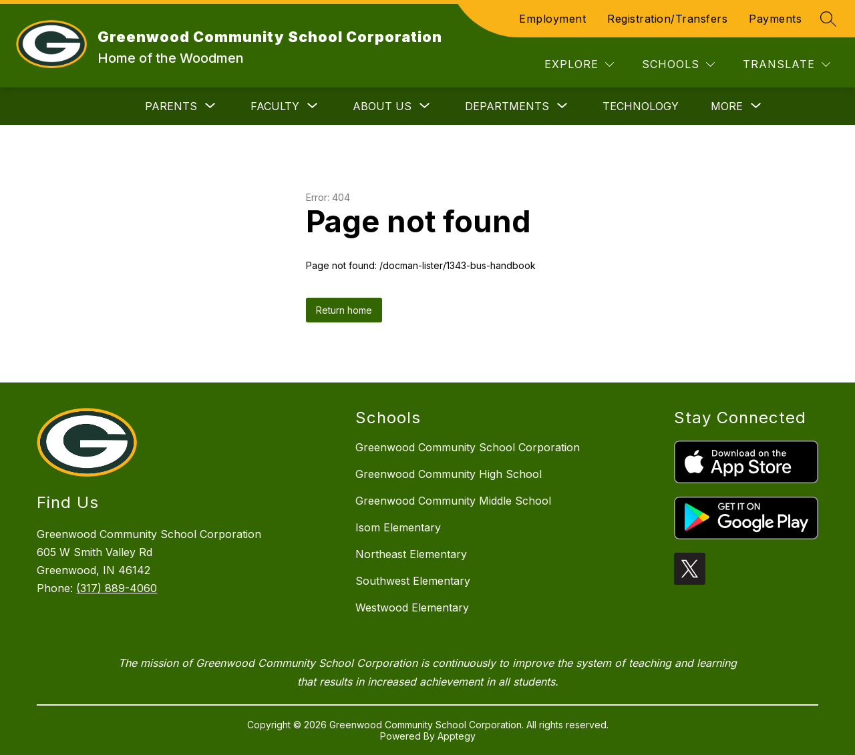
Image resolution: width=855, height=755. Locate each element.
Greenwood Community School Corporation (467, 447)
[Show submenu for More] (727, 106)
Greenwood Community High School (448, 474)
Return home (344, 310)
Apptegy (457, 736)
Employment (552, 18)
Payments (775, 18)
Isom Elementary (398, 527)
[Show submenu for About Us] (382, 106)
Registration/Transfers (667, 18)
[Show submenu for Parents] (171, 106)
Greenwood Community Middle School (453, 500)
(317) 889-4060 (116, 588)
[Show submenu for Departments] (507, 106)
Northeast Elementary (411, 554)
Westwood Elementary (412, 607)
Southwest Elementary (412, 580)
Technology (641, 106)
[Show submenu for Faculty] (274, 106)
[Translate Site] (786, 64)
